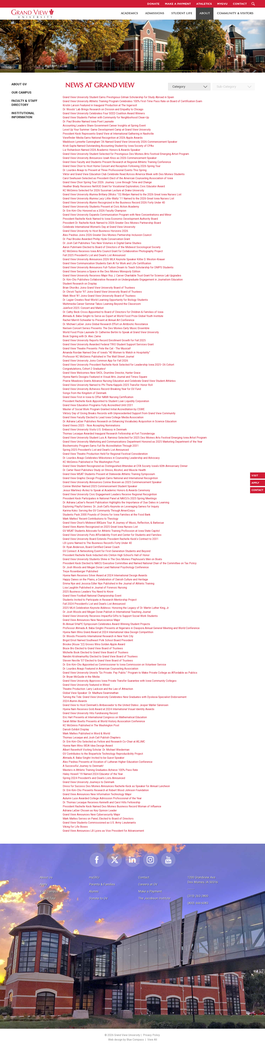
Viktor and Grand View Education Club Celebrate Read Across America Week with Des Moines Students (124, 174)
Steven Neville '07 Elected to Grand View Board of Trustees (98, 660)
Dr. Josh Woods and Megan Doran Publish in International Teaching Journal (107, 611)
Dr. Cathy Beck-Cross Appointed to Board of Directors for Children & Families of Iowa (113, 312)
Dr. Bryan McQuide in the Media (81, 676)
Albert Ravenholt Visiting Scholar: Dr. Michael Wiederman (96, 749)
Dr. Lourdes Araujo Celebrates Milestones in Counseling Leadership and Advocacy (111, 457)
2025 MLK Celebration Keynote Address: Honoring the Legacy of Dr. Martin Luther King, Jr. (116, 607)
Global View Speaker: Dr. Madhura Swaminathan (90, 693)
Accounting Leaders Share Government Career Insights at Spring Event (104, 125)
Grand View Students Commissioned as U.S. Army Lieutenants (99, 822)
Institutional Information (22, 115)
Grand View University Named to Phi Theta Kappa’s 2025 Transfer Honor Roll (108, 385)
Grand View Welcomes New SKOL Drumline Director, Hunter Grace (101, 372)
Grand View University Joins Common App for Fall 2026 (95, 360)
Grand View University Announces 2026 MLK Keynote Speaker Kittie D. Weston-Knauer (114, 259)
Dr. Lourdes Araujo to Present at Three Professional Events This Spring (105, 170)
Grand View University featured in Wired (86, 684)
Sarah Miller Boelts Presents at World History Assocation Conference (104, 721)
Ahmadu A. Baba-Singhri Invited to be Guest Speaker (93, 757)
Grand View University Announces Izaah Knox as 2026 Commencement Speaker (110, 158)
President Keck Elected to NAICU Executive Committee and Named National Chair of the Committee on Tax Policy (130, 563)
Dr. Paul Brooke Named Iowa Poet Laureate (88, 121)
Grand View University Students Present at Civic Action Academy (101, 206)
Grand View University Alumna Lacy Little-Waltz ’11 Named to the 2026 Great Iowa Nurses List (118, 198)
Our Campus (21, 92)
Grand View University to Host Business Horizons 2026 (95, 231)
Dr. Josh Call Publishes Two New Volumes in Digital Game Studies (102, 243)
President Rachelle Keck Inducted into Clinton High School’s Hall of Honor (106, 555)
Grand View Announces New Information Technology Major (97, 794)
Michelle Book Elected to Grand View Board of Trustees (95, 652)
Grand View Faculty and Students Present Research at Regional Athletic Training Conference (117, 162)
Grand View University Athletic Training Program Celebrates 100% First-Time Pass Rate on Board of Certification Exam (132, 101)
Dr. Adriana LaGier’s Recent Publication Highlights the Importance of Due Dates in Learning (116, 502)
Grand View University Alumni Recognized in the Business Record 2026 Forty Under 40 (114, 202)
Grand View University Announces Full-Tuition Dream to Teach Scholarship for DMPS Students (118, 267)
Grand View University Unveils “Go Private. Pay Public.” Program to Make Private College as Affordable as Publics (130, 672)
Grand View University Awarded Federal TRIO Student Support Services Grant (108, 344)
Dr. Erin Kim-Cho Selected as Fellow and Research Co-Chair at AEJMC (104, 741)
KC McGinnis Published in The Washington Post (91, 462)
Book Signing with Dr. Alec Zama (82, 336)
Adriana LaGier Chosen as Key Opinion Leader (90, 810)
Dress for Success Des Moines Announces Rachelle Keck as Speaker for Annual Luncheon (116, 786)
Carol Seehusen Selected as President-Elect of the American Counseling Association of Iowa (118, 178)
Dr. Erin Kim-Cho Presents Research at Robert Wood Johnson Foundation (106, 790)
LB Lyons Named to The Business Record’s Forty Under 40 (97, 543)
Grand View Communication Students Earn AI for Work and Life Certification (107, 263)
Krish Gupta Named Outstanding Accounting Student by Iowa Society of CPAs (108, 145)
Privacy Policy (151, 1035)
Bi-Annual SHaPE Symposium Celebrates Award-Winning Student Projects (106, 624)
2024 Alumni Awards (75, 701)
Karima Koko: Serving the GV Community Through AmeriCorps (99, 510)
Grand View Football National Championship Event (92, 595)
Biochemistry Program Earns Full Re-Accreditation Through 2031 (101, 445)
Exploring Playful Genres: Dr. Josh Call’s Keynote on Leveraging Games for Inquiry (111, 506)
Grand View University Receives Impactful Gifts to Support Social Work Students (110, 616)
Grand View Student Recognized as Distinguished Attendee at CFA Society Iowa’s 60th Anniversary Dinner (125, 466)
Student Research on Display (80, 283)
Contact (143, 877)
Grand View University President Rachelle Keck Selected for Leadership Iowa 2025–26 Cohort (118, 364)
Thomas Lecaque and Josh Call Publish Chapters (92, 737)
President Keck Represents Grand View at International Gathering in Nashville (108, 133)
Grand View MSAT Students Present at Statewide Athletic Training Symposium (109, 474)
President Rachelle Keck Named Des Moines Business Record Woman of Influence (112, 806)
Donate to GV (98, 898)
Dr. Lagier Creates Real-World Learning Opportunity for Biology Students (105, 299)
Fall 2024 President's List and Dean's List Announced (94, 603)
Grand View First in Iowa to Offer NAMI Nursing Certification (98, 397)
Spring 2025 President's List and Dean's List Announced (96, 449)
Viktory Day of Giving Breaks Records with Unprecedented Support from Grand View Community (119, 413)
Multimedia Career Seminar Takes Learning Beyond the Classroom (102, 303)
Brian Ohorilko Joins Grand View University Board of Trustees (99, 287)
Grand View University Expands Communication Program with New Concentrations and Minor (117, 214)
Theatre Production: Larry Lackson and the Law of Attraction (98, 688)
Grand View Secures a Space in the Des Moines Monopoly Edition (101, 271)
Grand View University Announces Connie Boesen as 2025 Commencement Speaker (112, 482)
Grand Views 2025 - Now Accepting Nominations (91, 425)
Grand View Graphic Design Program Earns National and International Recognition (110, 478)
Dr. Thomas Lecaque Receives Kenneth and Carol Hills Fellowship (101, 802)
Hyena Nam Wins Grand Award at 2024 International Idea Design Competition (108, 632)
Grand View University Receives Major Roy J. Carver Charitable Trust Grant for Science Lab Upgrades (122, 275)
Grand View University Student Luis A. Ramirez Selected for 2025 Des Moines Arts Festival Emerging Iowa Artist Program (135, 437)
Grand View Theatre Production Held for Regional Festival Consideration (105, 453)
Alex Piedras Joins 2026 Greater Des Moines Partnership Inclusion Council (107, 235)
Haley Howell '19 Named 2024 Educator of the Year (93, 774)
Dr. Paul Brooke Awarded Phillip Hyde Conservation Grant (96, 239)
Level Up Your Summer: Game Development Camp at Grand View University (107, 129)
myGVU (94, 877)
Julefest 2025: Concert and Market (83, 308)
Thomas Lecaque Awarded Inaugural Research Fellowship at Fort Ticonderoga (109, 433)
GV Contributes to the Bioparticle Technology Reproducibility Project (103, 753)
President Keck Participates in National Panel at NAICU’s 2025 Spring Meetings (110, 498)
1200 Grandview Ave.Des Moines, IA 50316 (202, 880)
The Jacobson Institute (154, 898)
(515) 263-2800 (197, 896)
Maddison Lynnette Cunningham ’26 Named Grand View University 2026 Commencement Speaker (120, 141)
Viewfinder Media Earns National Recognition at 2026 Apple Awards (103, 137)
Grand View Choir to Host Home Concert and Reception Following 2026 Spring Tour (111, 166)
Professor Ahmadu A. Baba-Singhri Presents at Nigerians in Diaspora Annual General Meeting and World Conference (131, 628)
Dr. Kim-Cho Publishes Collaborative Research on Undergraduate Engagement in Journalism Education (123, 279)
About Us (46, 877)
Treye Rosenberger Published (80, 571)
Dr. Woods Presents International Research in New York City (98, 636)
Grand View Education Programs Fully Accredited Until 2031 (98, 405)
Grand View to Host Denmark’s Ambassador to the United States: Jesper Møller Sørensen (115, 705)
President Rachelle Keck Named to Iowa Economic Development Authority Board (110, 218)
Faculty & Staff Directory (24, 103)
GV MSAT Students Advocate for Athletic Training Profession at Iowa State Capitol (111, 530)
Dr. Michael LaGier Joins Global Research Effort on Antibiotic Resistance (105, 324)
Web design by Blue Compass (126, 1039)
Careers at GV (148, 884)
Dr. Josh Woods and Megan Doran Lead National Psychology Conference (106, 567)
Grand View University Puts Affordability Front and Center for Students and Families (112, 534)
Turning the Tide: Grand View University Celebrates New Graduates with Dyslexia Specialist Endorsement (124, 697)
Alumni (93, 891)
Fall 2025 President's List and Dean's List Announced (94, 255)
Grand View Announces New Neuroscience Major (91, 620)
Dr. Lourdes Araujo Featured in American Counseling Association (100, 668)
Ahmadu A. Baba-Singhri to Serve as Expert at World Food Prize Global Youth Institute (113, 316)
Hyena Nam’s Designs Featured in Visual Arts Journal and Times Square (105, 376)
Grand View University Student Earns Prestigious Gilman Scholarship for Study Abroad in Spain (118, 97)
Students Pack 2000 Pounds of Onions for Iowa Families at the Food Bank (106, 514)
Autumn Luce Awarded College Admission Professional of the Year (102, 798)
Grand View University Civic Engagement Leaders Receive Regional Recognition (110, 494)
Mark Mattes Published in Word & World (86, 733)
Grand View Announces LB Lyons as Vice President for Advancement (103, 830)
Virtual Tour (48, 898)
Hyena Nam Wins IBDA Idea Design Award (88, 745)
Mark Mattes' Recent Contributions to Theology (90, 518)
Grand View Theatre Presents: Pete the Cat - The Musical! (97, 348)
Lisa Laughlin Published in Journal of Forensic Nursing (95, 587)
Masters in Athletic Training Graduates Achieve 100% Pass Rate (100, 770)
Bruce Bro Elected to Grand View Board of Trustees (93, 648)
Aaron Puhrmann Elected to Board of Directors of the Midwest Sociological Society (112, 247)
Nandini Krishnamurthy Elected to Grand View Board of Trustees (100, 656)
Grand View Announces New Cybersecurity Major (91, 814)
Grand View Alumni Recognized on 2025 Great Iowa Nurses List (100, 526)
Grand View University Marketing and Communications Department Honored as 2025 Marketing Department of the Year (132, 441)
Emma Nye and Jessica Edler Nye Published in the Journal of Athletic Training (108, 583)
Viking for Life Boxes (75, 826)
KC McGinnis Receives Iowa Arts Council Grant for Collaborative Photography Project (113, 251)
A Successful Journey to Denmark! (83, 765)
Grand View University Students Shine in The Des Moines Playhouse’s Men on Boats (112, 559)
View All (152, 1039)
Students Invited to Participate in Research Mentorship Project (100, 599)
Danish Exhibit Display (76, 729)
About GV (19, 84)
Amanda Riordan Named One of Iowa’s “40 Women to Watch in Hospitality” (106, 352)
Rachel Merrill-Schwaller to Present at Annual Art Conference (98, 320)
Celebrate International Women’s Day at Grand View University (99, 226)
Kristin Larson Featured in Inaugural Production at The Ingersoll (100, 105)
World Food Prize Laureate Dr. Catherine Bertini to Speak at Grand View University (111, 332)
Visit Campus (49, 891)
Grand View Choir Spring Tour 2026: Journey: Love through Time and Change (107, 182)
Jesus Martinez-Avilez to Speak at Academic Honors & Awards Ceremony (106, 490)
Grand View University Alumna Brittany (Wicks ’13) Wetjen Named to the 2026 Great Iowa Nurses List (122, 194)
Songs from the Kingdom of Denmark (84, 393)
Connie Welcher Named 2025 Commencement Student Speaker (100, 486)
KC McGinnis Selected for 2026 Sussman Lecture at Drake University (103, 190)
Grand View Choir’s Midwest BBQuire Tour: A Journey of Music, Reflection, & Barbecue (113, 522)
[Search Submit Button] (253, 4)
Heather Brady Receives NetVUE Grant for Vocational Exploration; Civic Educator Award (114, 186)
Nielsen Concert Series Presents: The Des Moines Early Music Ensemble (106, 328)
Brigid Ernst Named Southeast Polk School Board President (98, 640)
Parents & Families (102, 884)
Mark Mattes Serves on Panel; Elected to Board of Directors (98, 818)
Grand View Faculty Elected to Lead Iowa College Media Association (103, 417)
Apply (43, 884)
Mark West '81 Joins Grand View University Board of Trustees (99, 295)
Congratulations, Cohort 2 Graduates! (84, 368)
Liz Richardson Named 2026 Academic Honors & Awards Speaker (101, 149)
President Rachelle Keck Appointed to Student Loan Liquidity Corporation (106, 401)
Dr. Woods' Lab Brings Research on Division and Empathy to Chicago (103, 109)
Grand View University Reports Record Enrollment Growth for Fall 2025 (104, 340)
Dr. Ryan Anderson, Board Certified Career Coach (91, 547)
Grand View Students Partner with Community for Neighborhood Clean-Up (106, 117)
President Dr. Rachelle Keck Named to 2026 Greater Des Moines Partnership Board (112, 222)
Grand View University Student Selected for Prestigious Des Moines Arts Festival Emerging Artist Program (126, 154)
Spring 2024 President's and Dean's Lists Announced (94, 778)
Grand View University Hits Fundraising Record (90, 713)
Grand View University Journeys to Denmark (88, 782)
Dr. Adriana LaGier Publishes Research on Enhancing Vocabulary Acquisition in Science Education (120, 421)
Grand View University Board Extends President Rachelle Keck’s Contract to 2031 (110, 539)
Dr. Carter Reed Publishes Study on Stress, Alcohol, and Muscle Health (104, 470)
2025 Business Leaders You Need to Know (88, 591)
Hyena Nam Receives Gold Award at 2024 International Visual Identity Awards (108, 709)
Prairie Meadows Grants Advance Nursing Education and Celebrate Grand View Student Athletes (119, 380)
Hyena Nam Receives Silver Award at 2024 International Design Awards (105, 575)
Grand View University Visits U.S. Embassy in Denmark (95, 429)
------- (191, 889)
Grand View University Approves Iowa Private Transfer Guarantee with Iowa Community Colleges (119, 680)
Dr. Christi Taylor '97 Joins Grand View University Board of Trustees (102, 291)
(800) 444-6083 (197, 903)
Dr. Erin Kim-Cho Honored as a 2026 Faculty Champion (94, 210)
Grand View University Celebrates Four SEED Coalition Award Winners (104, 113)
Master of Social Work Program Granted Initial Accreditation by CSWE (103, 409)
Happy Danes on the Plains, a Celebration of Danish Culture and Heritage (105, 579)
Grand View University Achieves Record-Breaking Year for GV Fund (102, 389)
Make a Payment (150, 891)
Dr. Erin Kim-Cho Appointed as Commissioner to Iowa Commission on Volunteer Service (114, 664)
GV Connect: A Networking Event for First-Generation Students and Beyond (106, 551)
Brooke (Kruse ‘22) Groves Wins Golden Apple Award (94, 644)
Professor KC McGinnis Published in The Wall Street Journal (98, 356)
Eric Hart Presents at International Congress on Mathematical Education (105, 717)
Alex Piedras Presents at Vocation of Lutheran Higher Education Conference (107, 761)
